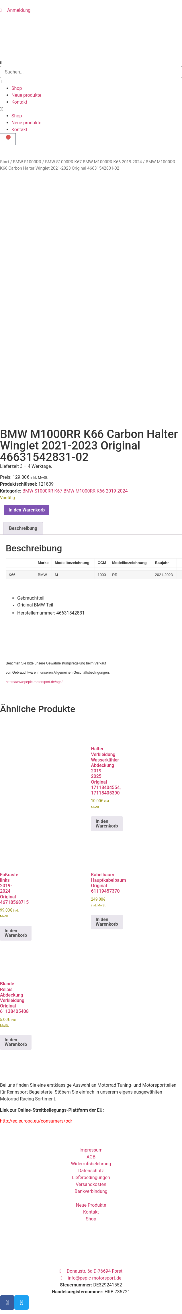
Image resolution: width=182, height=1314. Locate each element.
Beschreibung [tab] (23, 442)
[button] (91, 109)
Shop (16, 88)
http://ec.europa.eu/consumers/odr (36, 1035)
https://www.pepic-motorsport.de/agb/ (34, 596)
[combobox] (91, 72)
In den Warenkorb (27, 424)
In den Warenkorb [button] (107, 738)
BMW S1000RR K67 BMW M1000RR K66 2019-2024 (93, 161)
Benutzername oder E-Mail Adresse (35, 1253)
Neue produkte (26, 95)
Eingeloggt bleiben (21, 1304)
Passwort (9, 1279)
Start (4, 161)
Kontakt (19, 102)
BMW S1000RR (27, 161)
